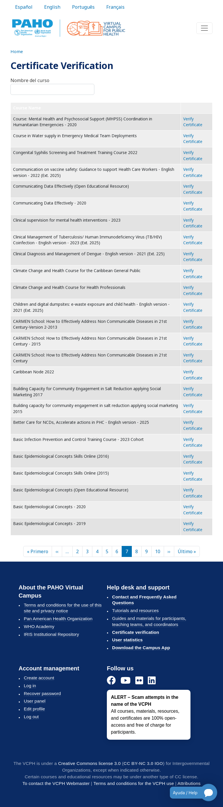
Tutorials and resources (135, 610)
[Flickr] (139, 680)
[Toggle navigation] (204, 28)
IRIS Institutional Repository (51, 634)
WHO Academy (39, 626)
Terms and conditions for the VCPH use (133, 783)
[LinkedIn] (152, 680)
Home (16, 51)
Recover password (42, 693)
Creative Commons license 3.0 (89, 763)
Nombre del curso (29, 80)
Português (83, 7)
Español (24, 7)
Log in (30, 685)
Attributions (188, 783)
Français (115, 7)
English (52, 7)
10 (157, 551)
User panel (35, 701)
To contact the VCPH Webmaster (56, 783)
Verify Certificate (192, 122)
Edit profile (34, 708)
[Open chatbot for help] (189, 792)
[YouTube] (126, 680)
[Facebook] (111, 680)
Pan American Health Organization (58, 618)
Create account (39, 677)
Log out (31, 716)
